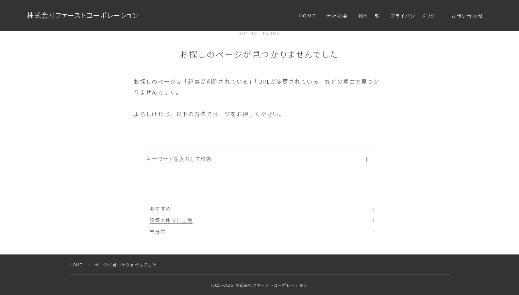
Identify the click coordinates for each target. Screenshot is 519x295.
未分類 (262, 231)
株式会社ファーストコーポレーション (85, 15)
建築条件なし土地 (262, 220)
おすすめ (262, 208)
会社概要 (337, 16)
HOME (307, 16)
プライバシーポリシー (415, 16)
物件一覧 (369, 16)
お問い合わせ (467, 16)
